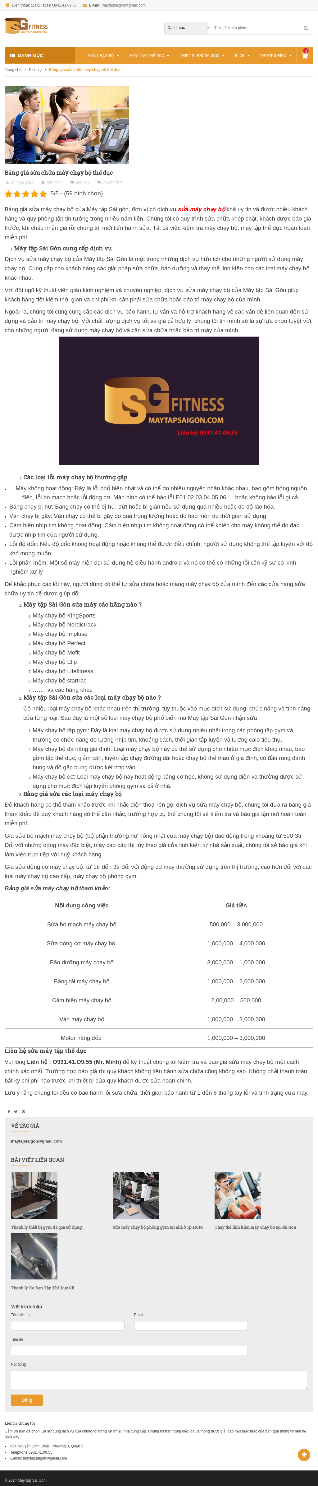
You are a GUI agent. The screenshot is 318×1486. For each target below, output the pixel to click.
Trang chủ (13, 70)
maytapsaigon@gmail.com (124, 5)
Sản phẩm (306, 51)
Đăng (27, 1400)
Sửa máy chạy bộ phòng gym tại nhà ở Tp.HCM (158, 1227)
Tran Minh (54, 182)
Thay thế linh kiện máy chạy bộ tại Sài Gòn (255, 1227)
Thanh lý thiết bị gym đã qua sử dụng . (47, 1227)
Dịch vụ (35, 70)
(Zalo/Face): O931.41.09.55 (53, 5)
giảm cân (90, 758)
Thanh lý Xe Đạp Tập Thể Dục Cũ (42, 1288)
